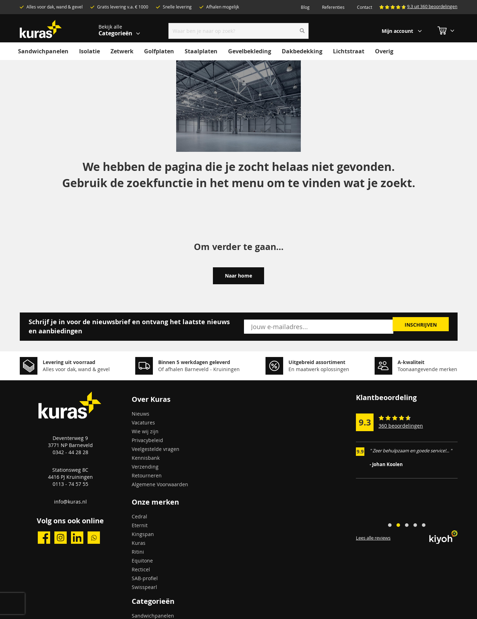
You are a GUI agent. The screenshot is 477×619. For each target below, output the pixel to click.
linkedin (77, 537)
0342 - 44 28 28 (70, 452)
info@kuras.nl (70, 501)
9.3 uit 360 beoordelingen (432, 6)
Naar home (238, 275)
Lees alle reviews (373, 538)
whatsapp (94, 537)
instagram (60, 537)
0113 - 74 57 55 (70, 484)
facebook (44, 537)
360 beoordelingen (400, 425)
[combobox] (238, 31)
